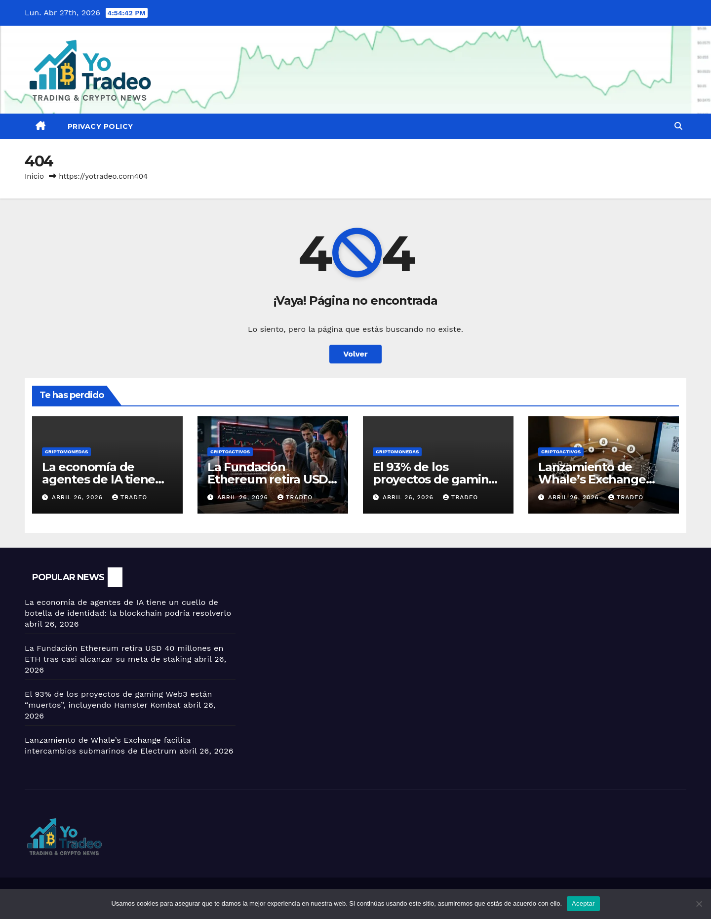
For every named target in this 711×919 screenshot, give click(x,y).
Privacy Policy (100, 126)
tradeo (130, 497)
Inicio (34, 176)
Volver (355, 354)
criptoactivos (230, 451)
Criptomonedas (66, 451)
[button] (678, 126)
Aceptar (583, 903)
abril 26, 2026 (78, 497)
